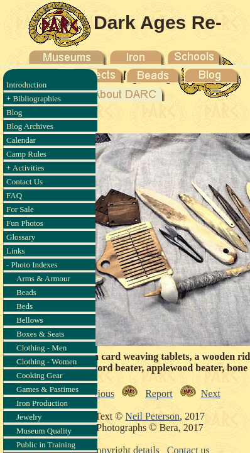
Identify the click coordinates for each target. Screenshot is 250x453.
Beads (26, 292)
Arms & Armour (43, 278)
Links (15, 250)
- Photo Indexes (32, 264)
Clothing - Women (46, 361)
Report (159, 393)
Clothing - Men (41, 347)
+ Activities (25, 167)
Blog (14, 112)
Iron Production (42, 403)
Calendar (21, 140)
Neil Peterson (152, 416)
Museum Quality (44, 430)
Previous (96, 393)
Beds (24, 306)
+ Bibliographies (33, 98)
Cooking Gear (39, 375)
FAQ (14, 195)
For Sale (20, 209)
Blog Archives (29, 126)
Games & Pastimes (47, 389)
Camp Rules (26, 154)
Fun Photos (24, 223)
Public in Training (45, 444)
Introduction (26, 84)
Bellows (29, 320)
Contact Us (24, 181)
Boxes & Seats (40, 333)
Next (210, 393)
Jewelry (28, 417)
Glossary (20, 237)
